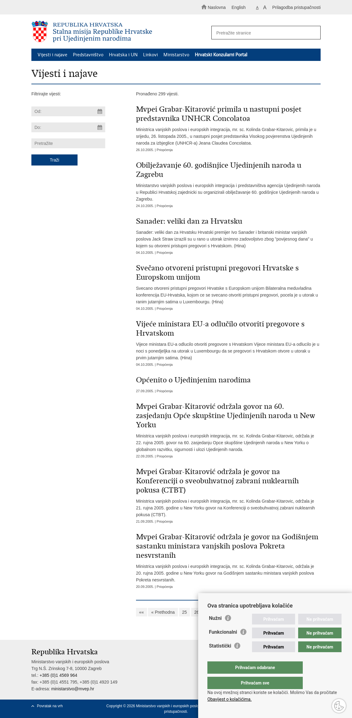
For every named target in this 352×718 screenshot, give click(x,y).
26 (196, 612)
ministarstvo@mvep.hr (72, 688)
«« (141, 612)
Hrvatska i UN (123, 55)
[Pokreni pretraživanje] (313, 33)
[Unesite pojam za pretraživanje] (263, 33)
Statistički (220, 658)
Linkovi (150, 55)
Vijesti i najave (52, 55)
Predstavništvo (88, 55)
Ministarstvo (176, 55)
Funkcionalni (223, 644)
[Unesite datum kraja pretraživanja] (68, 127)
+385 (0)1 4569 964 (58, 675)
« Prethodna (162, 612)
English (238, 7)
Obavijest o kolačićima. (229, 699)
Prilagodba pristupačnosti (296, 7)
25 (184, 612)
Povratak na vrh (50, 706)
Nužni (215, 630)
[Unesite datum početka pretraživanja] (68, 111)
